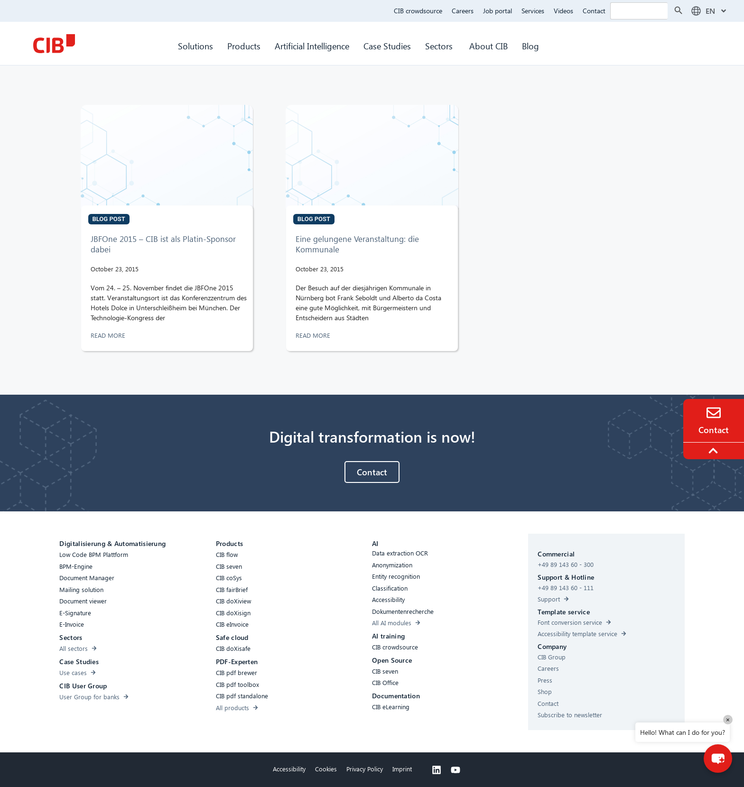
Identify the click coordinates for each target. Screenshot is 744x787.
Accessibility (289, 769)
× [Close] (727, 719)
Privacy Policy (364, 769)
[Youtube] (455, 770)
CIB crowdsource (418, 10)
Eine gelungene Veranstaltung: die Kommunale (357, 244)
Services (532, 10)
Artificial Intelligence (312, 46)
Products (243, 46)
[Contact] (714, 413)
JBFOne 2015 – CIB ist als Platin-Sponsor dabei (163, 244)
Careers (463, 10)
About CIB (488, 46)
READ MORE (109, 335)
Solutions (195, 46)
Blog (530, 46)
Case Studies (387, 46)
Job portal (497, 10)
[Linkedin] (436, 770)
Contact (594, 10)
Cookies (326, 769)
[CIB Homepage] (54, 43)
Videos (563, 10)
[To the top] (714, 450)
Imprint (402, 769)
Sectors (440, 46)
